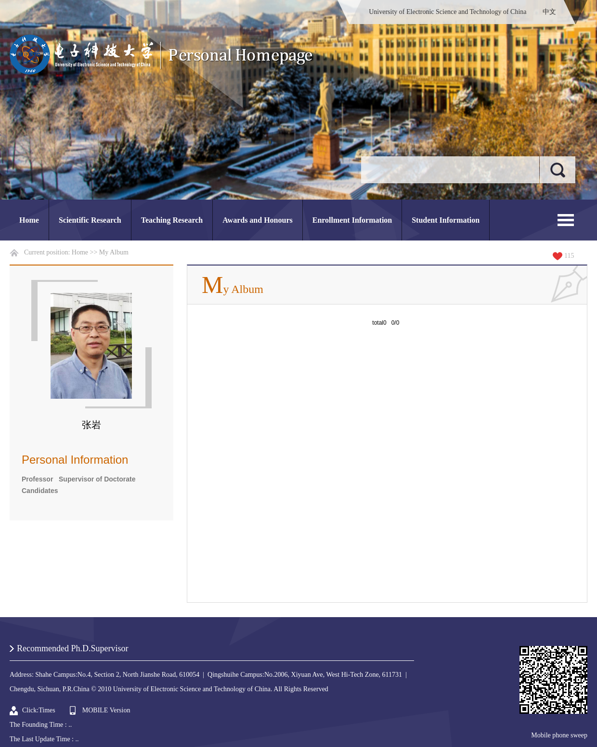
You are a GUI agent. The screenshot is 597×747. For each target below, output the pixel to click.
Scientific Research (90, 220)
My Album (114, 252)
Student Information (446, 220)
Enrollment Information (352, 220)
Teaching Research (172, 220)
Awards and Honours (257, 220)
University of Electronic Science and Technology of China (447, 11)
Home (29, 220)
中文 (549, 11)
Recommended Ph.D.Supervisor (72, 648)
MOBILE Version (106, 710)
